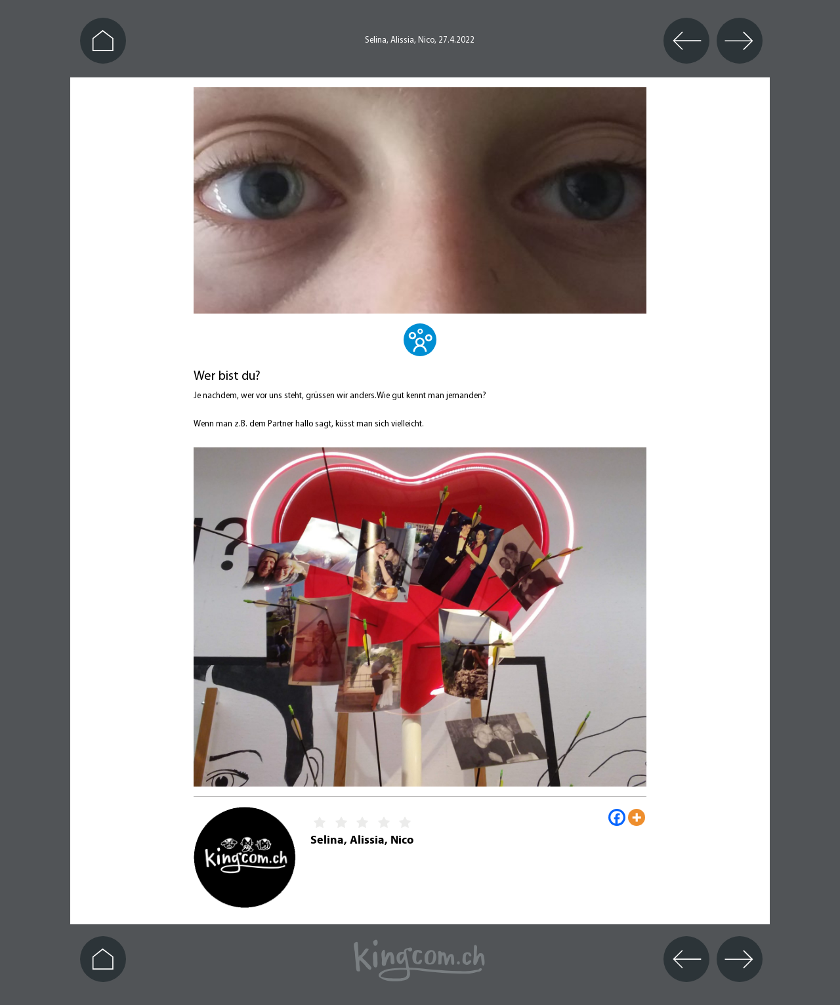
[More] (636, 817)
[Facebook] (616, 817)
